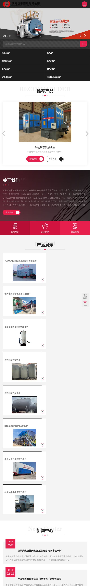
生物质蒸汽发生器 (45, 148)
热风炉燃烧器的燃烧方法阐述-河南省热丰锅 (40, 414)
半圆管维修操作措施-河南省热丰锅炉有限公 (40, 438)
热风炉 (50, 53)
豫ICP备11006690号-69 (43, 581)
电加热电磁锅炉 (54, 77)
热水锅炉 (51, 61)
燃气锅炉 (51, 69)
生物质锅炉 (7, 61)
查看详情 (36, 160)
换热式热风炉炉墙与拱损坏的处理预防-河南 (40, 510)
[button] (80, 36)
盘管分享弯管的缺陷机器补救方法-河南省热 (40, 462)
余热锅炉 (6, 53)
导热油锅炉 (7, 77)
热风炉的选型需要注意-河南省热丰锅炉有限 (40, 534)
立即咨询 (56, 160)
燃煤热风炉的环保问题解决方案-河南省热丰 (40, 486)
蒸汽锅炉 (6, 69)
